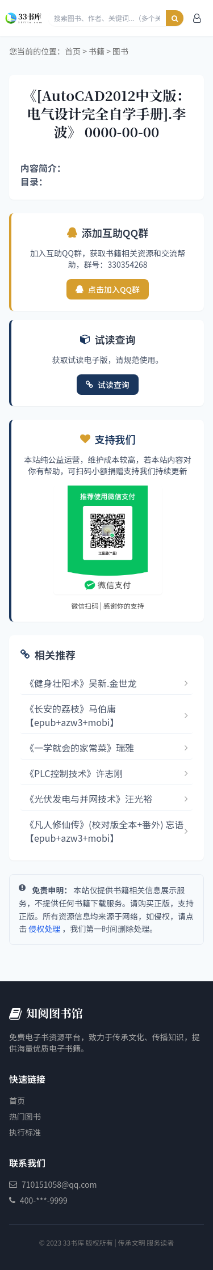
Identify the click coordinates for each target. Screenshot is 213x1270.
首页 (73, 51)
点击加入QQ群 (108, 289)
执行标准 (25, 1132)
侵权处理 (44, 928)
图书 (120, 51)
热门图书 (25, 1116)
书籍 (97, 51)
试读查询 (108, 384)
